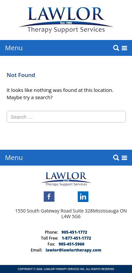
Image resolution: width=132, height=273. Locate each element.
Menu (14, 48)
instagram (66, 196)
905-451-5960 (71, 244)
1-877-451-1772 (76, 238)
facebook (49, 196)
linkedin (83, 196)
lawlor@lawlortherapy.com (73, 250)
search (116, 48)
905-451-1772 (74, 232)
